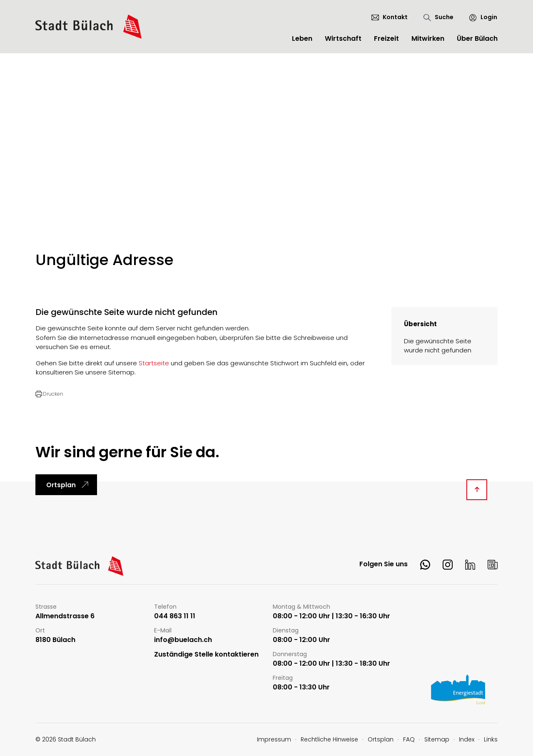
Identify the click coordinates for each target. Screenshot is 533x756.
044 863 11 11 (174, 616)
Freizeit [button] (386, 38)
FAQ (409, 739)
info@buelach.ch (183, 640)
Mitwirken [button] (427, 38)
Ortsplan (61, 485)
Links (491, 739)
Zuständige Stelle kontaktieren (206, 654)
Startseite (154, 363)
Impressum (274, 739)
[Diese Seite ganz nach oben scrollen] (476, 489)
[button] (49, 394)
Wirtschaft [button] (343, 38)
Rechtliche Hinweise (329, 739)
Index (466, 739)
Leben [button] (302, 38)
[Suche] (438, 17)
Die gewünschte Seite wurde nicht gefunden (437, 346)
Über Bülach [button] (477, 38)
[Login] (479, 17)
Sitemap (436, 739)
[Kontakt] (390, 17)
